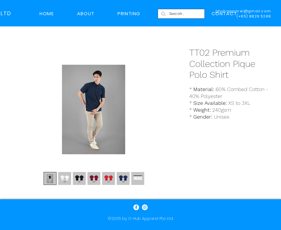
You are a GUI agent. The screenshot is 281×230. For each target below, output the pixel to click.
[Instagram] (145, 207)
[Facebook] (136, 207)
